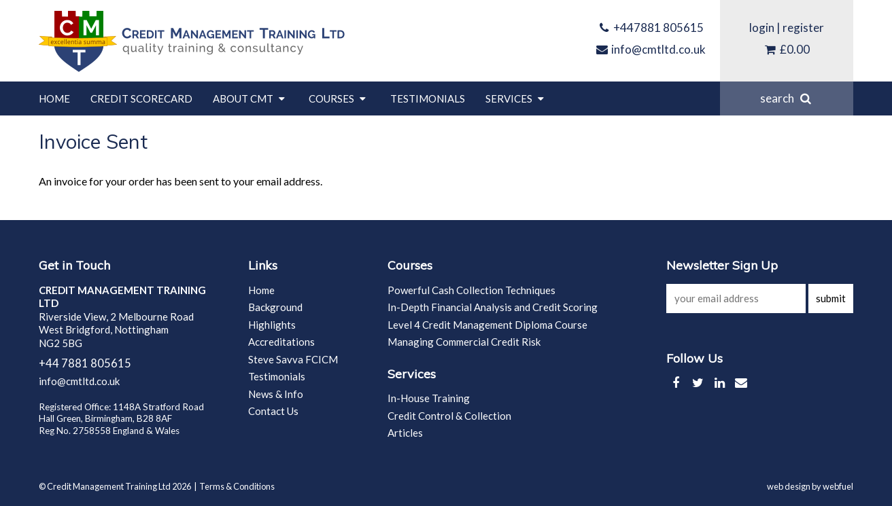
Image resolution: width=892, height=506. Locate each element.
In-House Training (429, 398)
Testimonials (427, 98)
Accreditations (281, 342)
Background (275, 307)
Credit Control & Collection (449, 416)
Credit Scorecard (141, 98)
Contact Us (273, 411)
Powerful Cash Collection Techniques (471, 290)
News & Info (275, 394)
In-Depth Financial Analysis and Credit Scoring (493, 307)
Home (54, 98)
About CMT (250, 98)
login (761, 27)
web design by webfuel (810, 486)
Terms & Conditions (237, 486)
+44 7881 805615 (85, 363)
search (786, 98)
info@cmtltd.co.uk (650, 49)
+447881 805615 (650, 27)
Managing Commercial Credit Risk (464, 342)
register (803, 27)
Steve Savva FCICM (293, 359)
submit (831, 298)
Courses (339, 98)
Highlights (272, 325)
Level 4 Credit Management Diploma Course (487, 325)
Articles (405, 433)
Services (516, 98)
